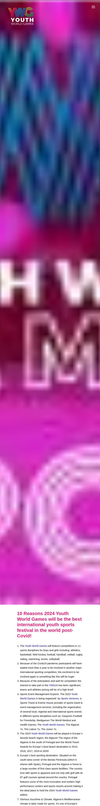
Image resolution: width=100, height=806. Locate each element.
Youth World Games (36, 641)
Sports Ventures (70, 694)
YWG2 (52, 681)
